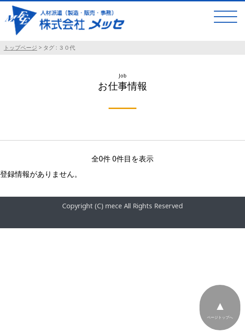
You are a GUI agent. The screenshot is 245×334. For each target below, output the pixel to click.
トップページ (20, 47)
